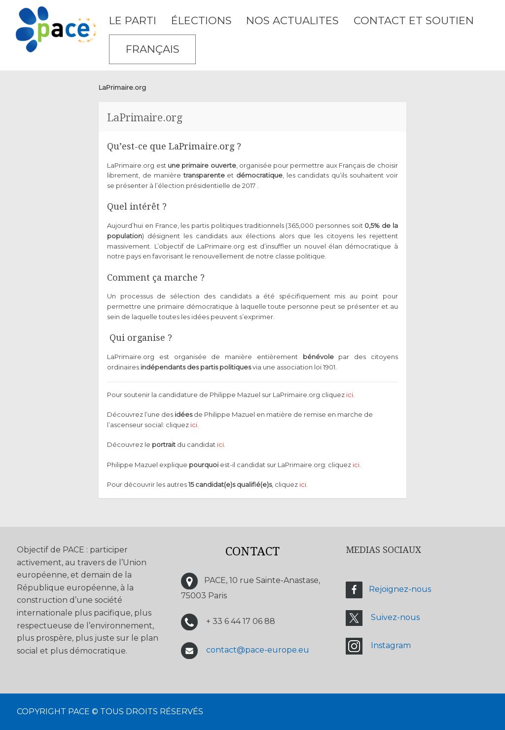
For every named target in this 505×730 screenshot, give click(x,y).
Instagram (391, 645)
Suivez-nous (395, 617)
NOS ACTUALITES (292, 20)
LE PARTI (132, 20)
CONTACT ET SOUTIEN (414, 20)
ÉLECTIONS (201, 20)
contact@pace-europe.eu (257, 650)
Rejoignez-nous (400, 589)
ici (349, 395)
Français (153, 49)
